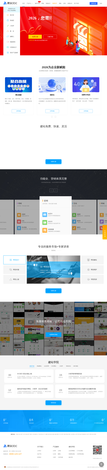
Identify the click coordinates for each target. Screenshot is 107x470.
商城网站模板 (72, 454)
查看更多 (53, 402)
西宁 (63, 434)
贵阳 (31, 434)
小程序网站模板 (80, 454)
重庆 (95, 434)
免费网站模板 (53, 334)
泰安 (65, 434)
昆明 (91, 434)
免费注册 (93, 3)
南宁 (29, 434)
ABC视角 (75, 366)
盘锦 (56, 434)
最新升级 (32, 366)
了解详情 (50, 37)
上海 (72, 434)
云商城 (59, 450)
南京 (51, 434)
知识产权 (39, 454)
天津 (78, 434)
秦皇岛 (35, 434)
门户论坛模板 (80, 450)
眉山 (74, 434)
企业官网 (46, 366)
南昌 (53, 434)
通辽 (58, 434)
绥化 (42, 434)
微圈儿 (59, 454)
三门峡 (39, 434)
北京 (19, 434)
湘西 (46, 434)
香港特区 (84, 434)
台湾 (76, 434)
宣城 (17, 434)
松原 (49, 434)
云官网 (54, 450)
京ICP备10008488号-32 (33, 467)
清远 (26, 434)
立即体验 (18, 111)
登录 (101, 3)
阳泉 (67, 434)
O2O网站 (53, 366)
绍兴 (93, 434)
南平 (22, 434)
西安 (69, 434)
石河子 (87, 434)
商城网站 (39, 366)
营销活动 (68, 366)
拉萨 (81, 434)
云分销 (54, 454)
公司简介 (39, 450)
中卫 (60, 434)
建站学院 (71, 457)
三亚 (33, 434)
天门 (44, 434)
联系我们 (39, 457)
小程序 (61, 366)
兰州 (24, 434)
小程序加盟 (60, 457)
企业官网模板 (72, 450)
